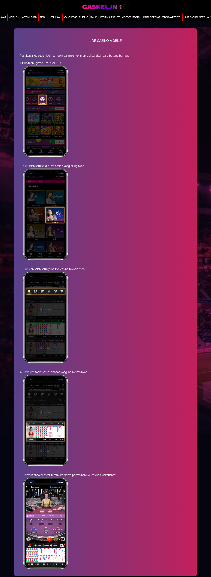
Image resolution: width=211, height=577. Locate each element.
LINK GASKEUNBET (194, 17)
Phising (83, 17)
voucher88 (70, 17)
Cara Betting (151, 17)
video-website (171, 17)
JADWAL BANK (29, 17)
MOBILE (13, 17)
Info (42, 17)
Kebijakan (55, 17)
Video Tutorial (131, 17)
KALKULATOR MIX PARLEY (105, 17)
